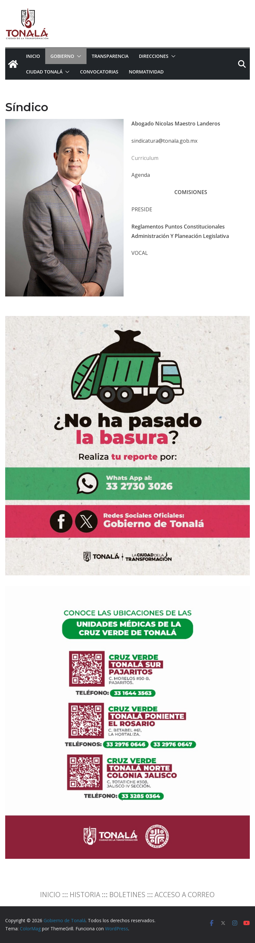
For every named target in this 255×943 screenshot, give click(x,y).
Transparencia (110, 56)
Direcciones (153, 56)
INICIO (50, 894)
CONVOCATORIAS (99, 72)
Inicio (33, 56)
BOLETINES (127, 894)
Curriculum (144, 158)
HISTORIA (85, 894)
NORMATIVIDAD (146, 72)
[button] (77, 56)
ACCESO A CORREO (184, 894)
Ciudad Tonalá (44, 72)
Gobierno (62, 56)
